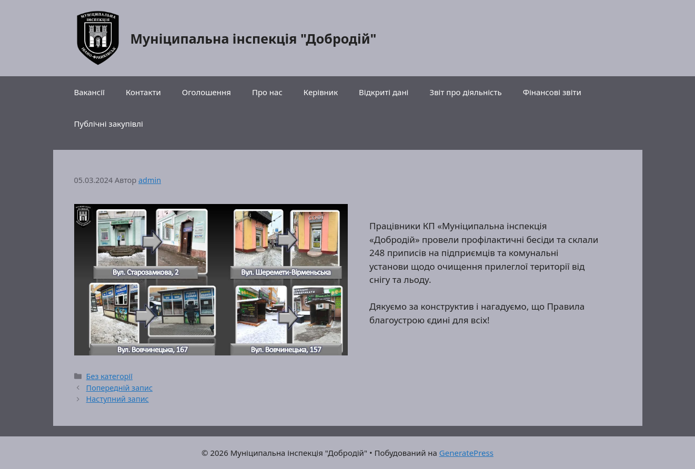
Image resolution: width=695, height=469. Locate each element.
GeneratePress (466, 452)
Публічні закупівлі (108, 123)
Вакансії (89, 92)
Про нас (267, 92)
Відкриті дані (383, 92)
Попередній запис (119, 388)
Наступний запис (117, 399)
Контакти (143, 92)
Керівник (321, 92)
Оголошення (206, 92)
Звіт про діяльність (466, 92)
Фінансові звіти (552, 92)
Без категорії (109, 376)
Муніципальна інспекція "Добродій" (253, 38)
